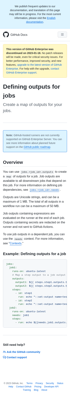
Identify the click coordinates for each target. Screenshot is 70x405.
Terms (30, 383)
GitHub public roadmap (37, 146)
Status (60, 383)
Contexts (15, 243)
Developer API (51, 386)
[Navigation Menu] (62, 34)
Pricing (37, 386)
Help (10, 386)
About (44, 390)
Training (27, 390)
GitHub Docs (18, 34)
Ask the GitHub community (21, 351)
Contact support (15, 357)
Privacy (39, 383)
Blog (36, 390)
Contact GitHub (23, 386)
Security (50, 383)
